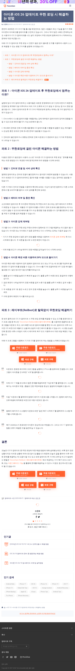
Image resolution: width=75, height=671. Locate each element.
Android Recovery (62, 588)
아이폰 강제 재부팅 (57, 237)
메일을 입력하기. (15, 646)
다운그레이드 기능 (15, 463)
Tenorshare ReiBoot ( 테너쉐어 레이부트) (26, 460)
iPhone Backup (11, 591)
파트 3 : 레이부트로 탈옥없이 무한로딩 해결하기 (24, 80)
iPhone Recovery (23, 595)
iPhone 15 (55, 584)
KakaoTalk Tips (22, 588)
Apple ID (23, 591)
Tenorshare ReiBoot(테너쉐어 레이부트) (35, 322)
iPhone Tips (44, 591)
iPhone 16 (44, 584)
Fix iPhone (9, 595)
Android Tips (57, 591)
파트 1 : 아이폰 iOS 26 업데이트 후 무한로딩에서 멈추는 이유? (29, 55)
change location (47, 588)
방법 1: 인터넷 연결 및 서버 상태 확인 (23, 64)
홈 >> (4, 607)
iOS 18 (33, 24)
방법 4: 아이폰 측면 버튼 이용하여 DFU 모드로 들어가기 (31, 76)
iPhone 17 (23, 584)
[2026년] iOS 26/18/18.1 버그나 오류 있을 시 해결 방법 (29, 544)
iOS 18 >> (10, 607)
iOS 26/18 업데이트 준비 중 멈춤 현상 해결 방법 (27, 554)
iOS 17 (66, 584)
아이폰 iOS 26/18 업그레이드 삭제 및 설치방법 (26, 563)
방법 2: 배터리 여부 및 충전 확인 (21, 68)
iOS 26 (33, 584)
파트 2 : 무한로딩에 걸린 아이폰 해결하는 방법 (23, 59)
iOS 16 (35, 588)
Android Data (10, 584)
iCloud (33, 591)
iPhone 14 (9, 588)
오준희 (5, 24)
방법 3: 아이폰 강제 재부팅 (19, 72)
